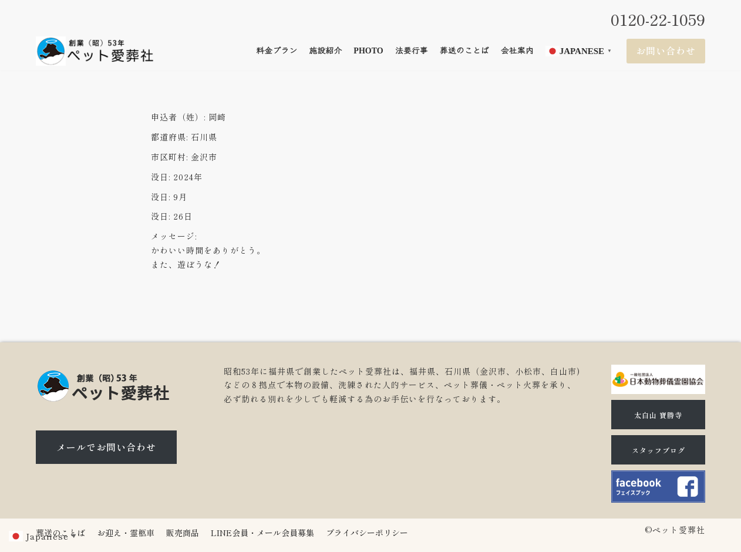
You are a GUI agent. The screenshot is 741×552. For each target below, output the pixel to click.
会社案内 (517, 50)
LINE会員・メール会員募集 (262, 532)
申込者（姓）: (178, 117)
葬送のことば (464, 50)
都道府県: (169, 137)
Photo (368, 50)
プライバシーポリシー (367, 532)
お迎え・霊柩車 (125, 532)
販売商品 (182, 532)
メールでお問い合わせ (106, 447)
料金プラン (276, 50)
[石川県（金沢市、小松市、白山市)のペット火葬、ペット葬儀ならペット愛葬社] (94, 51)
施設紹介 (325, 50)
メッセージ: (174, 236)
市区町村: (169, 157)
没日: (160, 177)
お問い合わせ (666, 50)
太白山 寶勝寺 (658, 415)
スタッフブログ (658, 450)
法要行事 (411, 50)
